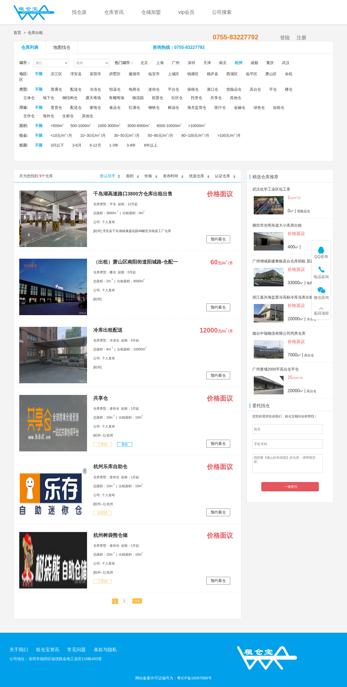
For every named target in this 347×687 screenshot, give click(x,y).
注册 (301, 37)
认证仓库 (222, 176)
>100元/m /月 (229, 135)
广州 (175, 63)
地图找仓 (61, 47)
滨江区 (56, 74)
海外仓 (48, 116)
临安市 (154, 74)
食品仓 (115, 107)
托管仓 (196, 98)
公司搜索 (222, 12)
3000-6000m (138, 126)
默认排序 (107, 176)
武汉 (286, 63)
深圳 (191, 63)
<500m (57, 126)
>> (137, 601)
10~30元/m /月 (93, 135)
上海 (160, 63)
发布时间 (170, 176)
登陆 (285, 37)
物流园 (138, 98)
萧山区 (271, 74)
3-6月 (76, 145)
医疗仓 (220, 107)
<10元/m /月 (61, 135)
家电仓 (95, 107)
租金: (23, 135)
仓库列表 (29, 47)
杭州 (238, 63)
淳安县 (76, 74)
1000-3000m (109, 126)
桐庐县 (212, 74)
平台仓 (173, 89)
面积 (130, 176)
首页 (17, 32)
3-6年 (131, 145)
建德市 (134, 74)
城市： (25, 63)
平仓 (273, 89)
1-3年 (113, 145)
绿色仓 (259, 107)
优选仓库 (196, 176)
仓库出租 (35, 32)
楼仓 (289, 89)
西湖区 (232, 74)
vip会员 (186, 12)
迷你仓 (154, 89)
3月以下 (57, 145)
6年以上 (151, 145)
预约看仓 (218, 239)
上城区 (173, 74)
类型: (23, 89)
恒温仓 (115, 89)
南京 (223, 63)
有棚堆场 (116, 98)
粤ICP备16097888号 (194, 678)
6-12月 (95, 145)
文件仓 (29, 116)
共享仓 (216, 98)
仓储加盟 (151, 12)
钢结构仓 (70, 98)
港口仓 (212, 89)
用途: (23, 107)
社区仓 (177, 98)
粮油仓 (173, 107)
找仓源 (79, 12)
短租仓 (278, 107)
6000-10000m (169, 126)
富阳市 (95, 74)
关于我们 (18, 649)
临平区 (251, 74)
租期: (23, 145)
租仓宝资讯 (47, 649)
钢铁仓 (154, 107)
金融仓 (239, 107)
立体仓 (29, 98)
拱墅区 (115, 74)
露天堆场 (93, 98)
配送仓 (76, 89)
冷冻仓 (95, 89)
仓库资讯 (114, 12)
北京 (144, 63)
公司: (97, 222)
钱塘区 (193, 74)
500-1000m (80, 126)
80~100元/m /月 (195, 135)
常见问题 (76, 649)
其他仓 (235, 98)
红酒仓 (134, 107)
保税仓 (193, 89)
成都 (254, 63)
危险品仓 (234, 89)
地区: (23, 74)
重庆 (270, 63)
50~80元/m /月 (161, 135)
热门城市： (124, 63)
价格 (148, 176)
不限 (39, 74)
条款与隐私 (105, 649)
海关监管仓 (196, 107)
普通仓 (56, 89)
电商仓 (134, 89)
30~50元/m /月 (127, 135)
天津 (207, 63)
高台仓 (255, 89)
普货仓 (56, 107)
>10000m (196, 126)
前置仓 (157, 98)
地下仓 (48, 98)
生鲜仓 (68, 116)
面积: (23, 126)
